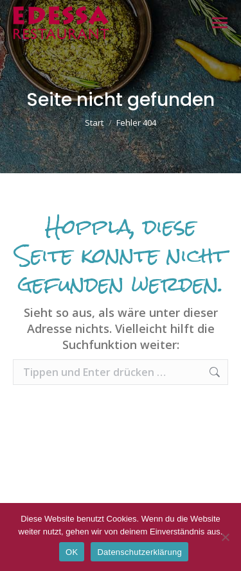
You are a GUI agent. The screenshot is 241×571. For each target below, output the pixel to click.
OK (72, 552)
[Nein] (225, 537)
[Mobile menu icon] (219, 23)
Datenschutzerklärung (139, 552)
